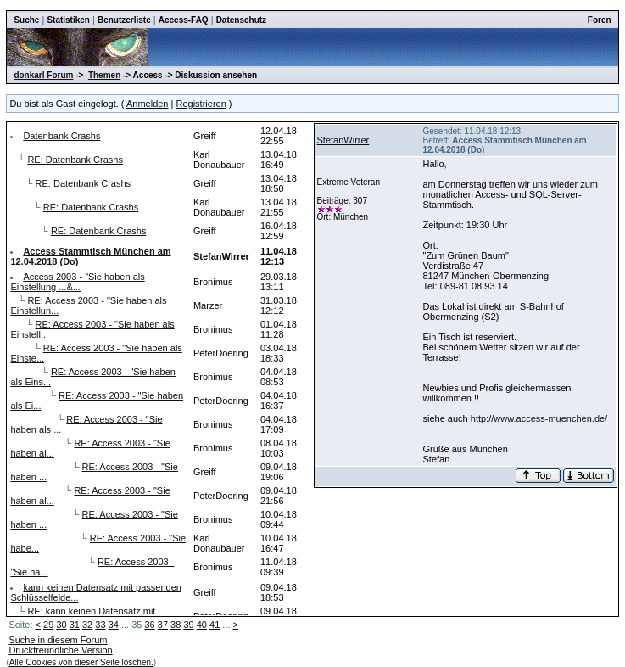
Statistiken (68, 20)
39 (188, 624)
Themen (104, 75)
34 (114, 624)
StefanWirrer (343, 140)
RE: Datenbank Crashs (75, 159)
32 (87, 624)
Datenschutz (241, 20)
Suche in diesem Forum (57, 640)
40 (202, 624)
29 (48, 624)
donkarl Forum (43, 75)
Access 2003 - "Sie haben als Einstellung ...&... (77, 282)
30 (61, 624)
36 (149, 624)
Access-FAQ (184, 20)
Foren (599, 20)
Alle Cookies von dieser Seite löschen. (81, 662)
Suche (26, 20)
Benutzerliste (124, 20)
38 (175, 624)
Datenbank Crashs (61, 136)
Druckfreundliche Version (60, 650)
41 (214, 624)
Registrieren (201, 103)
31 (75, 624)
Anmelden (147, 103)
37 (163, 624)
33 (100, 624)
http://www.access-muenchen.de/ (539, 418)
